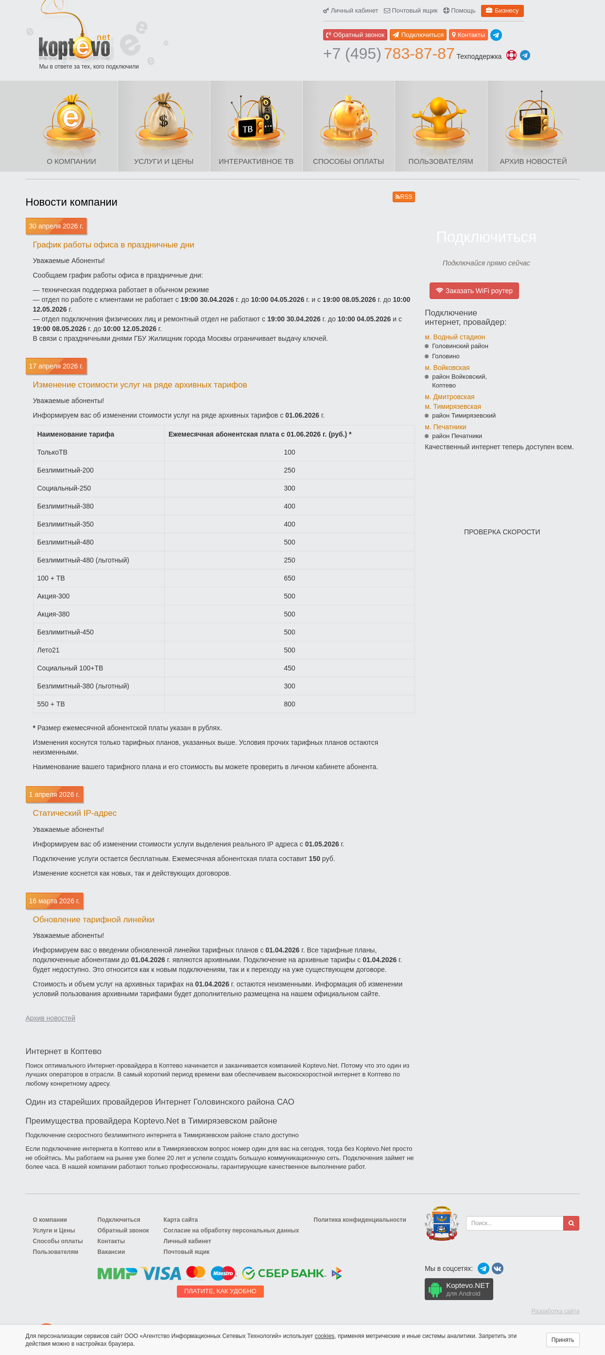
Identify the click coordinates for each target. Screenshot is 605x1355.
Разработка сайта (556, 1311)
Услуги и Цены (163, 161)
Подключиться (418, 34)
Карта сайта (181, 1219)
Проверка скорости (502, 532)
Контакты (468, 34)
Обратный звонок (355, 34)
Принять (563, 1340)
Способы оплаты (348, 161)
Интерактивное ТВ (256, 161)
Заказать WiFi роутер (474, 291)
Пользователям (441, 161)
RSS (404, 197)
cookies (325, 1336)
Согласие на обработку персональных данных (231, 1230)
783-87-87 (389, 53)
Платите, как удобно (220, 1291)
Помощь (459, 10)
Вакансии (111, 1252)
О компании (71, 161)
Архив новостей (533, 161)
